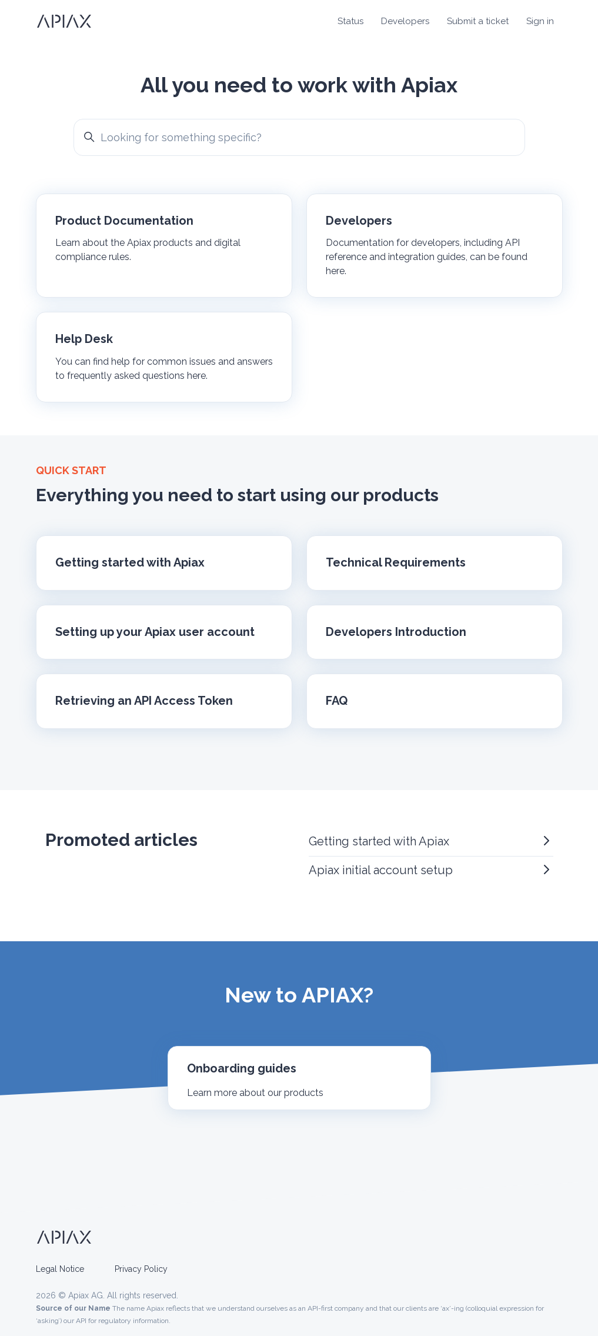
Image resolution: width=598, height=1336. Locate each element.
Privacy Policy (141, 1269)
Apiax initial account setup (431, 869)
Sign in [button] (540, 21)
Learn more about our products (255, 1092)
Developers (405, 21)
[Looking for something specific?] (299, 137)
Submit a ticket (478, 21)
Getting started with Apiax (431, 841)
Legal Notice (60, 1269)
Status (350, 21)
